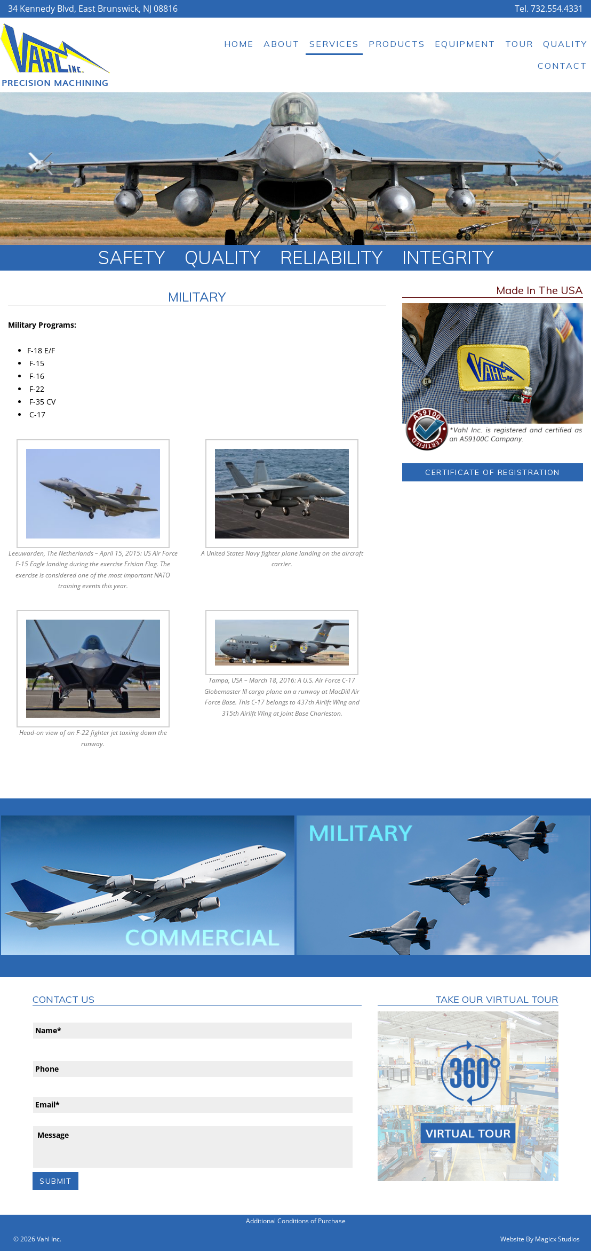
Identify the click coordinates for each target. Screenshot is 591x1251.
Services (334, 43)
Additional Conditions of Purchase (296, 1220)
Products (397, 43)
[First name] (192, 1030)
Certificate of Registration (492, 472)
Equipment (465, 43)
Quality (565, 43)
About (281, 43)
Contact (562, 65)
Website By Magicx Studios (540, 1239)
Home (239, 43)
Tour (519, 43)
